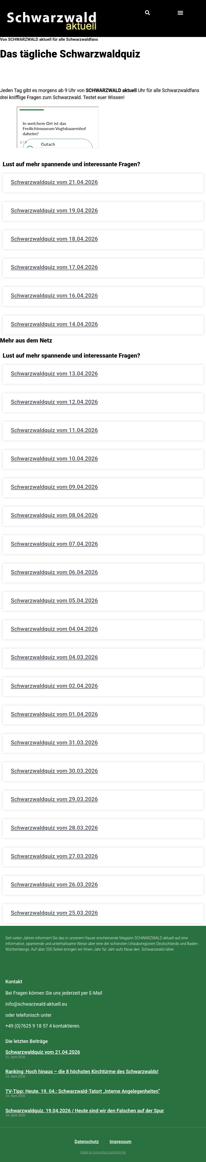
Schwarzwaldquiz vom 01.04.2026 (54, 714)
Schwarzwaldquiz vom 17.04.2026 (54, 267)
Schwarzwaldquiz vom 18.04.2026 (54, 239)
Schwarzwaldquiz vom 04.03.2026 (54, 657)
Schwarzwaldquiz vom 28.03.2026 (54, 828)
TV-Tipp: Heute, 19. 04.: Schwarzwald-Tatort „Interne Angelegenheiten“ (82, 1091)
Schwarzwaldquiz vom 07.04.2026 (54, 544)
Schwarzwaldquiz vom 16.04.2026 (54, 295)
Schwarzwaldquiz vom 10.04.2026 (54, 458)
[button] (147, 12)
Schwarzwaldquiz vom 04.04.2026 (54, 629)
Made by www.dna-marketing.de (103, 1152)
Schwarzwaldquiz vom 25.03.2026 (54, 913)
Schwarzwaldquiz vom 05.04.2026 (54, 600)
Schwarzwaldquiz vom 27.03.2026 (54, 856)
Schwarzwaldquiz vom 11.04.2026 (54, 430)
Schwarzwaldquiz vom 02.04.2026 (54, 686)
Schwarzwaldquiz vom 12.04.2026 (54, 402)
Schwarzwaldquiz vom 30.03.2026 (54, 771)
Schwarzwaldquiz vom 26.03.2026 (54, 884)
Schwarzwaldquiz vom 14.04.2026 (54, 324)
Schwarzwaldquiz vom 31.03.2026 (54, 742)
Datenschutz (87, 1141)
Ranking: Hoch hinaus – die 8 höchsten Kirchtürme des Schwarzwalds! (81, 1071)
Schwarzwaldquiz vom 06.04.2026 (54, 572)
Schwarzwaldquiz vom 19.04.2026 (54, 210)
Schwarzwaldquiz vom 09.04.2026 (54, 487)
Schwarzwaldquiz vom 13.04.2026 (54, 373)
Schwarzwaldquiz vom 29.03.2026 (54, 799)
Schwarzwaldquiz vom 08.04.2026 (54, 515)
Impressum (120, 1141)
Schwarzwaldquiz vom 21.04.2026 (54, 182)
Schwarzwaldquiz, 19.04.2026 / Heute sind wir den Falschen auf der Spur (84, 1110)
